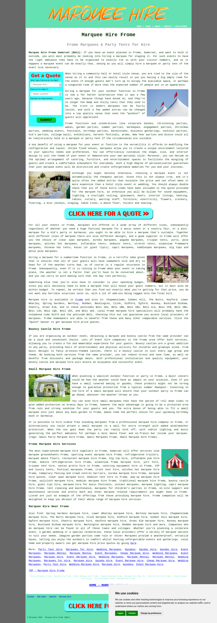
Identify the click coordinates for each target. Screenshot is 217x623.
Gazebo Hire (147, 549)
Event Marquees (106, 553)
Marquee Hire (53, 557)
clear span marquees (74, 240)
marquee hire (125, 310)
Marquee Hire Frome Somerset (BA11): (55, 52)
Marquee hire (38, 299)
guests (84, 261)
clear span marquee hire (66, 477)
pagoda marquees (131, 240)
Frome (79, 299)
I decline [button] (132, 613)
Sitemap (30, 597)
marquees (35, 318)
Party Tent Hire (50, 549)
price (172, 289)
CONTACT (168, 26)
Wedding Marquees (109, 549)
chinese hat (52, 247)
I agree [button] (120, 613)
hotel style (114, 184)
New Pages (41, 597)
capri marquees (122, 247)
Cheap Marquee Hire (134, 553)
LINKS (148, 26)
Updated (52, 597)
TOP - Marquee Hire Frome (46, 570)
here (133, 543)
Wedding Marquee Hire (84, 564)
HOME (139, 26)
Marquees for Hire (79, 549)
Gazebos (130, 549)
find (40, 513)
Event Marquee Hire (81, 557)
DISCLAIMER (181, 26)
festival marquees (70, 469)
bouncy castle (137, 336)
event (75, 81)
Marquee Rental (55, 553)
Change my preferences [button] (151, 613)
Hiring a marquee (41, 257)
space (166, 81)
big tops (175, 247)
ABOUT (157, 26)
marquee (49, 63)
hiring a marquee (114, 56)
